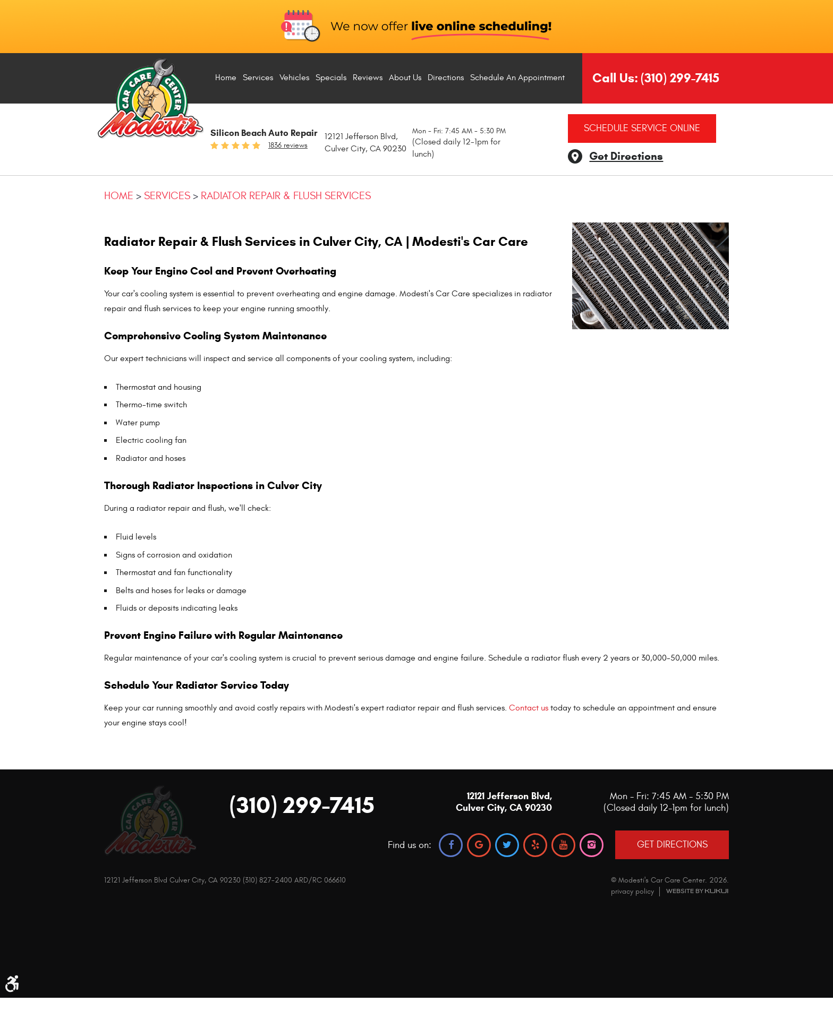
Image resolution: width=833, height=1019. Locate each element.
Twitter (507, 845)
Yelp (535, 845)
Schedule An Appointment (517, 77)
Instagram (592, 845)
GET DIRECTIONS (672, 844)
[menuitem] (225, 77)
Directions (446, 77)
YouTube (563, 845)
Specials (331, 77)
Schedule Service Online (642, 128)
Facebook (451, 845)
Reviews (367, 77)
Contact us (528, 708)
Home (225, 77)
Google (479, 845)
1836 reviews (288, 145)
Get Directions (626, 156)
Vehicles (294, 77)
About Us (405, 77)
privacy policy (632, 891)
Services (258, 77)
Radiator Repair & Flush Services (286, 196)
